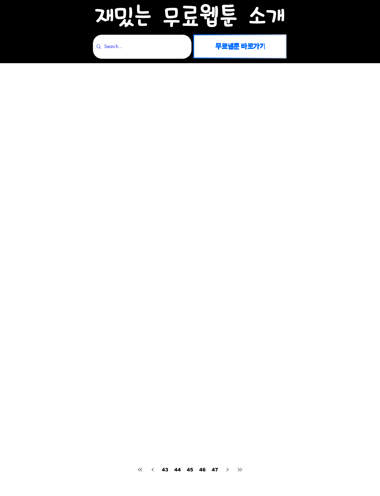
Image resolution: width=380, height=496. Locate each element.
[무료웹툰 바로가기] (239, 46)
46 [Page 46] (202, 469)
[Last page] (240, 469)
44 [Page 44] (177, 469)
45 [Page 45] (190, 469)
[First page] (140, 469)
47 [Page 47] (215, 469)
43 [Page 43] (165, 469)
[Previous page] (152, 469)
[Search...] (141, 47)
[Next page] (227, 469)
